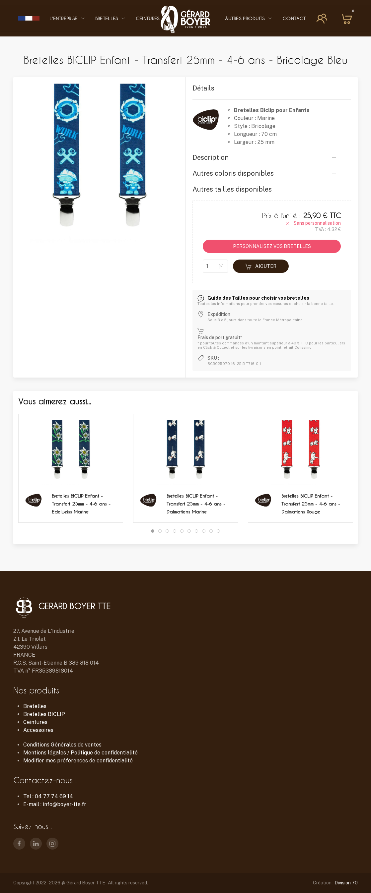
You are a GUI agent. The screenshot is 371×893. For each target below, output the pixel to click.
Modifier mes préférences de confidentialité (78, 760)
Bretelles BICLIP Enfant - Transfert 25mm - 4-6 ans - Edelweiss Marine (81, 503)
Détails (203, 88)
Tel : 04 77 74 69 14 (48, 796)
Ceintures (151, 18)
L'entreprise (67, 18)
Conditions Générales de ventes (62, 745)
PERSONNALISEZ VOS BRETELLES (272, 246)
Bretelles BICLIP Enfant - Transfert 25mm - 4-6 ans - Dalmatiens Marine (196, 503)
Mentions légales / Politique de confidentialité (80, 752)
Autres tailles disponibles (232, 189)
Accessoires (38, 730)
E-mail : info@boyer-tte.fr (54, 804)
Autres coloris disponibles (233, 173)
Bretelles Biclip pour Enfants (272, 110)
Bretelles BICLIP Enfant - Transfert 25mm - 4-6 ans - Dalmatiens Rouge (310, 503)
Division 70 (346, 882)
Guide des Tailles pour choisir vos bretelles (253, 298)
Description (210, 157)
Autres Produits (248, 18)
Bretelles (110, 18)
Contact (294, 18)
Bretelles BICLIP (44, 714)
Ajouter (260, 266)
